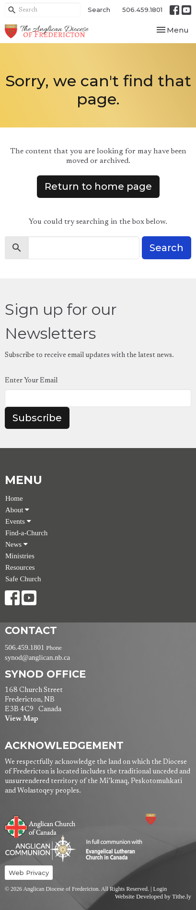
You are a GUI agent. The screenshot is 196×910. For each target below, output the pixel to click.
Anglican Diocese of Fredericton (164, 819)
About (17, 510)
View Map (21, 719)
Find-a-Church (26, 533)
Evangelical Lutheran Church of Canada (110, 850)
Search (99, 9)
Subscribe (37, 418)
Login (160, 889)
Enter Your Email (31, 380)
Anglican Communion (40, 848)
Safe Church (23, 579)
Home (14, 498)
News (16, 544)
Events (18, 521)
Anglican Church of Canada (40, 826)
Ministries (20, 556)
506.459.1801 (142, 9)
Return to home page (98, 186)
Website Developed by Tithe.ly (153, 896)
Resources (20, 567)
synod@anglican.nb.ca (37, 657)
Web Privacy (29, 872)
